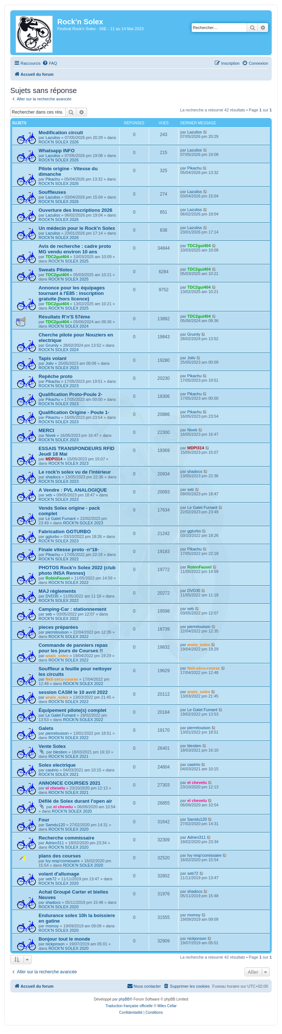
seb (49, 495)
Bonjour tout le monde (64, 939)
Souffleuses (52, 192)
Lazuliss (53, 137)
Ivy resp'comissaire (63, 861)
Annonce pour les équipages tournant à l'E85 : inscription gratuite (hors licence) (72, 293)
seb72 (51, 879)
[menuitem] (49, 63)
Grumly (52, 345)
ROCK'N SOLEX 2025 (68, 261)
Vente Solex (52, 746)
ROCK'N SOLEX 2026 (59, 142)
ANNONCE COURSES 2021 (70, 783)
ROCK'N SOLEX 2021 (68, 756)
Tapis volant (52, 358)
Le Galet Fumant (61, 518)
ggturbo (52, 536)
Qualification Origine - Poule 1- (74, 412)
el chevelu (55, 788)
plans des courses (60, 856)
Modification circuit (61, 132)
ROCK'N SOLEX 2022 (59, 559)
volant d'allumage (59, 874)
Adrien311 (55, 843)
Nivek (51, 435)
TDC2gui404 (57, 256)
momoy (52, 926)
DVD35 (52, 596)
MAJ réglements (57, 591)
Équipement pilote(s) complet (72, 710)
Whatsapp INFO (57, 150)
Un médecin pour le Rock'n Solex (77, 228)
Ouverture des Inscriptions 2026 (75, 210)
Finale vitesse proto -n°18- (69, 549)
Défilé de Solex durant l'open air (75, 801)
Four (44, 820)
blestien (60, 752)
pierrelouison (57, 632)
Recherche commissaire (66, 838)
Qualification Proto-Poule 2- (70, 394)
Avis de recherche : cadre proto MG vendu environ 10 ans (75, 248)
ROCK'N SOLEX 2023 (59, 368)
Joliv (50, 363)
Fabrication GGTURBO (65, 531)
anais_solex (57, 655)
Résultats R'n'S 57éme (64, 317)
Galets (46, 728)
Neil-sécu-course (62, 679)
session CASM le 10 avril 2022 (73, 692)
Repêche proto (55, 376)
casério (52, 770)
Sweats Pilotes (55, 269)
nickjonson (55, 944)
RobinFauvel (58, 578)
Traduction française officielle (129, 1006)
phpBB (124, 999)
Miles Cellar (167, 1006)
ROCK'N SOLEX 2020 (72, 811)
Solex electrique (57, 765)
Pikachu (53, 179)
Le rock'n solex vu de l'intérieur (75, 472)
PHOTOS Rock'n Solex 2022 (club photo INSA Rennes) (77, 570)
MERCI (46, 430)
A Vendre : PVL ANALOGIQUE (73, 490)
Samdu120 (55, 825)
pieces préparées (58, 627)
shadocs (53, 477)
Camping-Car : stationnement (72, 609)
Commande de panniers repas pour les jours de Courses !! (73, 647)
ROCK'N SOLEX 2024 (68, 326)
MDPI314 (54, 459)
